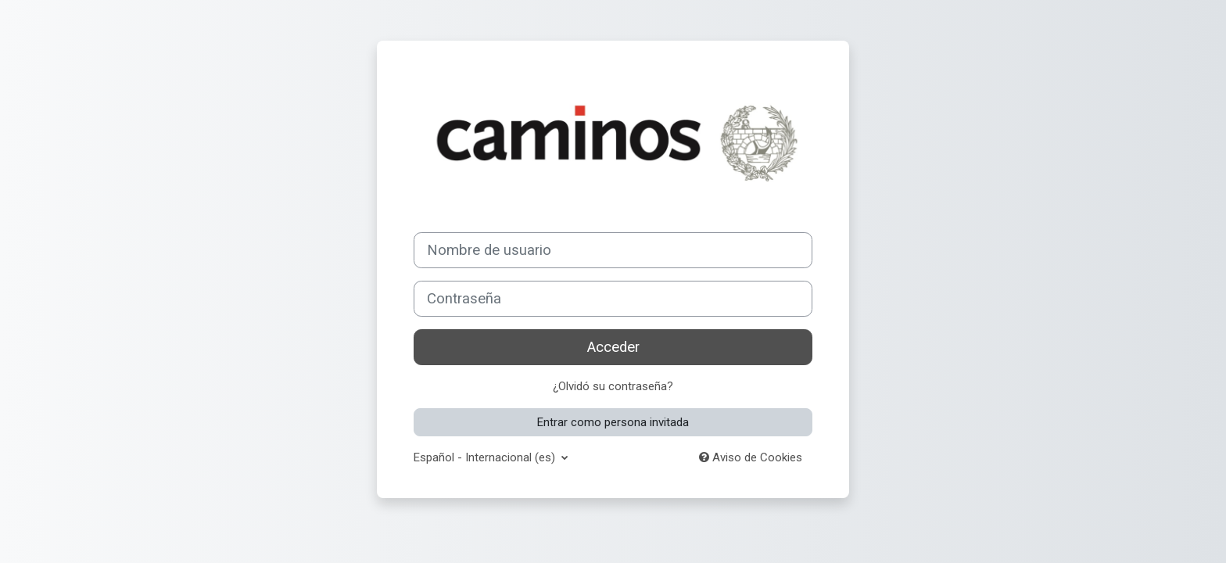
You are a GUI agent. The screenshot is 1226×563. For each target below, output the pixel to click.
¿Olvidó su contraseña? (613, 386)
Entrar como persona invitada (613, 422)
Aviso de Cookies (750, 457)
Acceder (613, 347)
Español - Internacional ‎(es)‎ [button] (486, 457)
